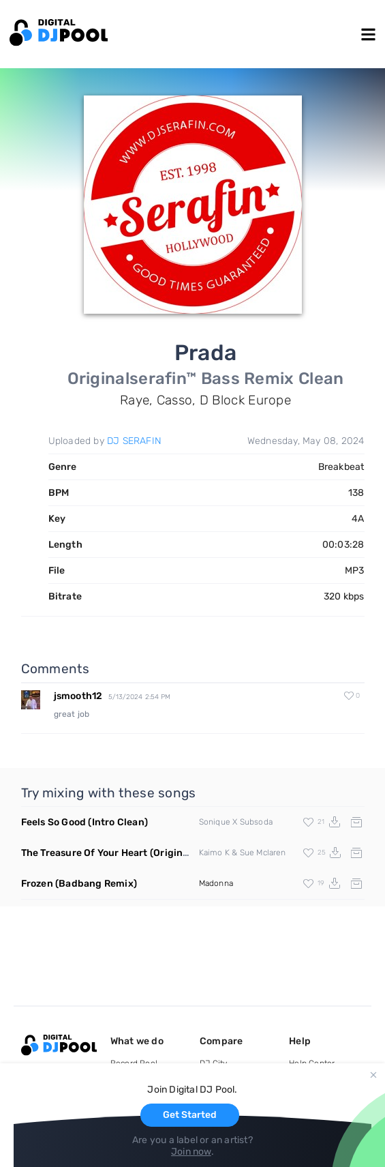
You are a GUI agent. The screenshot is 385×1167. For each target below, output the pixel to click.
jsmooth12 (78, 696)
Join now (191, 1151)
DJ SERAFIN (134, 441)
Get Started (190, 1115)
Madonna (216, 883)
